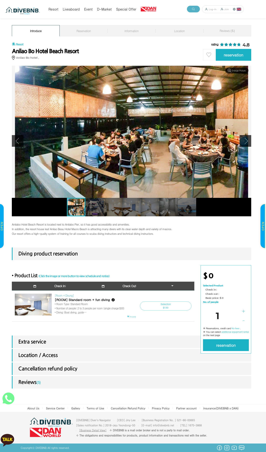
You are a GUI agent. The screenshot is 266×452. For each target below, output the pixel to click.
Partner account (186, 408)
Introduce (36, 31)
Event (88, 9)
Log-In (212, 9)
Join (226, 9)
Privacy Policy (160, 408)
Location (179, 31)
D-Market (104, 9)
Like (209, 54)
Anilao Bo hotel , (28, 57)
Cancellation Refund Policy (128, 408)
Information (132, 31)
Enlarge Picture (238, 70)
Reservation (83, 31)
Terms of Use (95, 408)
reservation (233, 55)
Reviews (227, 31)
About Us (33, 408)
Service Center (55, 408)
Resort (53, 9)
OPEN (263, 226)
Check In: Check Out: (85, 286)
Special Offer (126, 9)
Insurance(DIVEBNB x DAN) (220, 408)
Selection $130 (166, 306)
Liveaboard (71, 9)
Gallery (75, 408)
